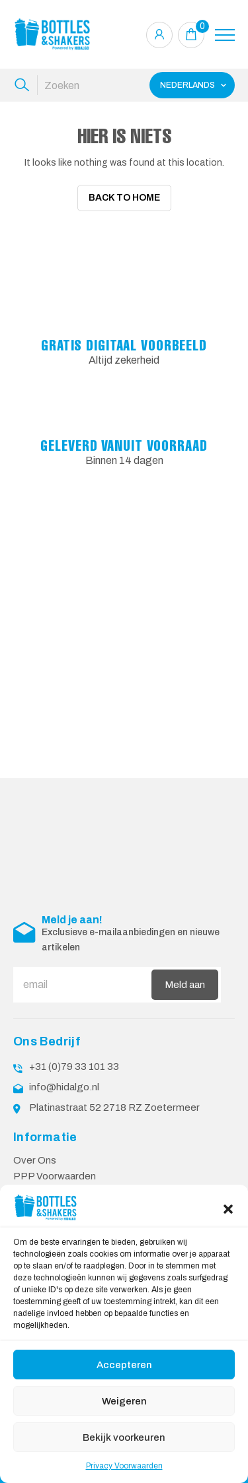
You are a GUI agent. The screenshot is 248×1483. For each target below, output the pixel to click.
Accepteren (124, 1365)
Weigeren (124, 1401)
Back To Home (124, 198)
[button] (228, 1207)
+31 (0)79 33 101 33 (74, 1062)
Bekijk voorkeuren (124, 1437)
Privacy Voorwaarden (124, 1465)
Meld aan (185, 980)
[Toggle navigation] (225, 35)
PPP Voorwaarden (54, 1172)
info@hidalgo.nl (64, 1083)
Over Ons (34, 1156)
